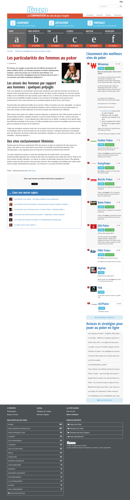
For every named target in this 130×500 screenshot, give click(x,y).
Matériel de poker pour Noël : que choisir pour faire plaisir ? (105, 387)
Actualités (89, 15)
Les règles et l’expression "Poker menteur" (103, 391)
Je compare (17, 46)
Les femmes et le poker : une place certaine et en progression (36, 199)
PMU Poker (104, 250)
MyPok (102, 268)
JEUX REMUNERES (15, 440)
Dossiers (99, 15)
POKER (10, 424)
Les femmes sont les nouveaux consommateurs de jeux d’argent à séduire (41, 204)
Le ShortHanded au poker (97, 365)
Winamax (103, 64)
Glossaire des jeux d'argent (79, 432)
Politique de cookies (44, 411)
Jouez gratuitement (77, 436)
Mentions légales (43, 414)
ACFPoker (103, 303)
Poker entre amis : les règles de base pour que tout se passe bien (105, 342)
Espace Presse (12, 414)
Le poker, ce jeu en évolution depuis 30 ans (103, 347)
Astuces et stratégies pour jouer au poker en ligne (33, 51)
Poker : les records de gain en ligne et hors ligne (105, 382)
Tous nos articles (17, 493)
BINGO (10, 453)
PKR (100, 287)
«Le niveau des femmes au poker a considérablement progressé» (37, 220)
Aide (121, 1)
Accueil (9, 51)
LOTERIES (11, 445)
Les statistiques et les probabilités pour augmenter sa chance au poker (105, 396)
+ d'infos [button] (101, 68)
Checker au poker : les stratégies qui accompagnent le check (105, 351)
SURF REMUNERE (14, 465)
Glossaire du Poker (77, 428)
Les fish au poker (94, 360)
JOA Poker (103, 225)
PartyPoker (104, 163)
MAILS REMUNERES (15, 489)
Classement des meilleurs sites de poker (104, 55)
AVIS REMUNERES (14, 477)
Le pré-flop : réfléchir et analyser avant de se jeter (105, 338)
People (108, 15)
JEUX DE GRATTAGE (15, 449)
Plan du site (71, 411)
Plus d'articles (105, 400)
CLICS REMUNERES (15, 481)
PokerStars (32, 171)
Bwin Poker (104, 202)
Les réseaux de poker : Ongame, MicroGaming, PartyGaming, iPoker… (105, 333)
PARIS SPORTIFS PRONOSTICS (19, 428)
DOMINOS (11, 469)
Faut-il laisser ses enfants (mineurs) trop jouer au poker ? (105, 369)
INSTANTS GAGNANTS (16, 461)
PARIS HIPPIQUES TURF (16, 432)
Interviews (117, 15)
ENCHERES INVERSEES (16, 473)
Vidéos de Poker (76, 424)
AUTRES (11, 485)
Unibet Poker (105, 140)
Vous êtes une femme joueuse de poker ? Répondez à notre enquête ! (39, 214)
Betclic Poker (105, 179)
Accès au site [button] (109, 68)
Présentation (11, 411)
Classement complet (104, 317)
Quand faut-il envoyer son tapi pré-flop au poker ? (105, 378)
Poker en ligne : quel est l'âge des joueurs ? (103, 373)
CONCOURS (12, 457)
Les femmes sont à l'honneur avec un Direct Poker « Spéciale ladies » (39, 209)
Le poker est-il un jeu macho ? (25, 225)
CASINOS (11, 436)
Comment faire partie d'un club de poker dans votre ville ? (105, 356)
